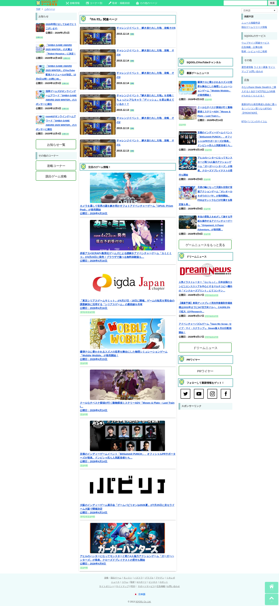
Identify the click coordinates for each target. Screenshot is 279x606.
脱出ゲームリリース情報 (254, 27)
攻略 (106, 578)
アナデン (160, 578)
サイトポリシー (106, 586)
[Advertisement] (205, 31)
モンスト (128, 578)
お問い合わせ (256, 71)
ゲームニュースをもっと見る (205, 245)
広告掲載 (161, 586)
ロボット (163, 582)
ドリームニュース (205, 348)
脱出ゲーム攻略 (56, 176)
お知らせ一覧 (56, 145)
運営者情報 (247, 67)
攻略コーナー (56, 166)
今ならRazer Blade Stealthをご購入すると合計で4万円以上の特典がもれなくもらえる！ (258, 91)
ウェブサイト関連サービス (255, 42)
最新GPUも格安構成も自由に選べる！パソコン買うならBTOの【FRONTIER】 (259, 108)
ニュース (115, 582)
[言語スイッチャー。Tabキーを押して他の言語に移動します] (259, 10)
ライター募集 (261, 67)
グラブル (149, 578)
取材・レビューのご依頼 (254, 51)
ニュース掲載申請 (250, 22)
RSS (132, 586)
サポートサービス (146, 586)
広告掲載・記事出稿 (251, 47)
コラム (125, 582)
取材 (132, 582)
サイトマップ (122, 586)
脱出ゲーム (116, 578)
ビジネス (153, 582)
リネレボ (170, 578)
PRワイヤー (205, 371)
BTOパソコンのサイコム (254, 121)
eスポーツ (142, 582)
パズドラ (138, 578)
